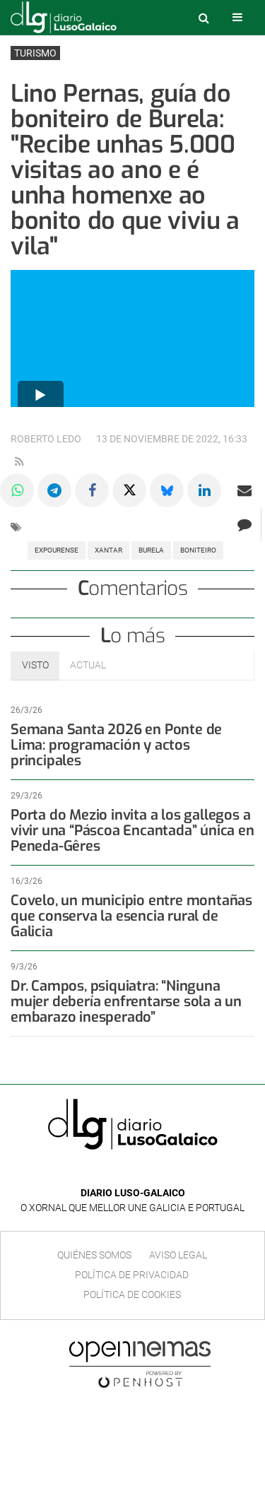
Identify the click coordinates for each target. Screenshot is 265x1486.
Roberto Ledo (46, 439)
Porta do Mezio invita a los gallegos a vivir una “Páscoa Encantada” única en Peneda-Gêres (132, 831)
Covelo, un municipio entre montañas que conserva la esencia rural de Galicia (131, 916)
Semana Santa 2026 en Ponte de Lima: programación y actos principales (116, 745)
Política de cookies (132, 1294)
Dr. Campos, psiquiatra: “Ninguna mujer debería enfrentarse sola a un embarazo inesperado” (126, 1002)
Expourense (56, 550)
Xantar (108, 550)
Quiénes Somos (94, 1255)
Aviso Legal (178, 1255)
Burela (151, 550)
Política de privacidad (132, 1274)
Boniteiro (198, 550)
